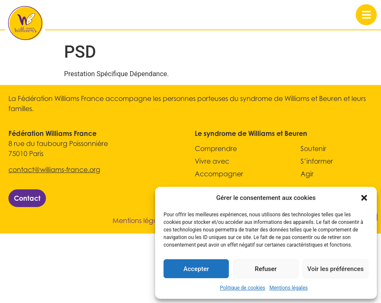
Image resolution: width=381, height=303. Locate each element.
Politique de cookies (242, 288)
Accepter (196, 269)
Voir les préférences (335, 269)
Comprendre (216, 148)
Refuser (265, 269)
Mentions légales (288, 288)
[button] (364, 198)
